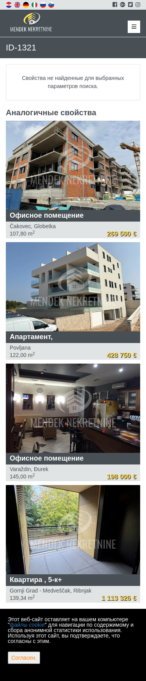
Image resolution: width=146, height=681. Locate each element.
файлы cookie (27, 625)
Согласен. (24, 658)
